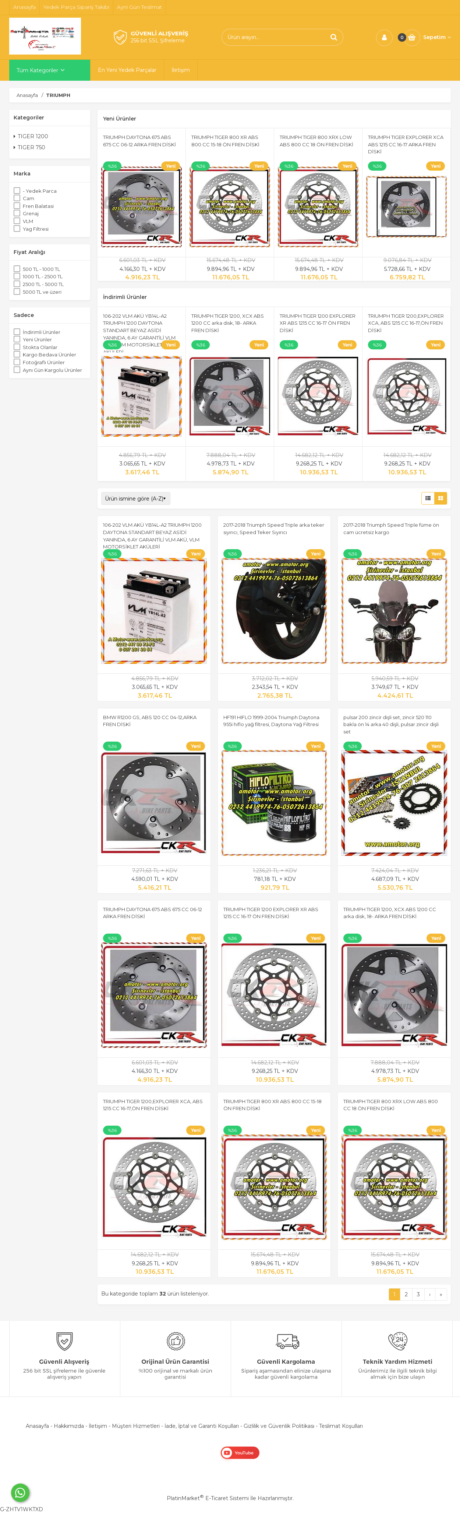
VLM (28, 221)
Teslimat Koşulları (341, 1426)
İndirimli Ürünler (41, 332)
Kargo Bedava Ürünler (49, 355)
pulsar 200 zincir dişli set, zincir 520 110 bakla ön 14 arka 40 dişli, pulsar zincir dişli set (391, 724)
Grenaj (31, 213)
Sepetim (437, 37)
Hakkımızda (69, 1426)
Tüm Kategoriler (37, 70)
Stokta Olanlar (40, 347)
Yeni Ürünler (37, 339)
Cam (28, 198)
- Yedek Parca (40, 191)
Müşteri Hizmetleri (136, 1426)
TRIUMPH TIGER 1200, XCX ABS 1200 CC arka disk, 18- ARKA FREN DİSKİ (227, 323)
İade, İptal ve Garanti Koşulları (201, 1426)
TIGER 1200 (31, 136)
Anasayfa (37, 1426)
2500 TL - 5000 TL (43, 284)
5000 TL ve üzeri (42, 292)
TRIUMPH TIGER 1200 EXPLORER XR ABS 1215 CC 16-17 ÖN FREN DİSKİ (317, 323)
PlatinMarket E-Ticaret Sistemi (208, 1498)
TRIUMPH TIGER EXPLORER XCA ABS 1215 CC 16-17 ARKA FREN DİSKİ (405, 144)
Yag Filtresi (36, 229)
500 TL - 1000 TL (41, 269)
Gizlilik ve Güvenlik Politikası (279, 1426)
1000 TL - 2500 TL (43, 276)
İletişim (98, 1426)
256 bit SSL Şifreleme (158, 40)
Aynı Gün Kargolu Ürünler (52, 370)
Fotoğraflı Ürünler (44, 362)
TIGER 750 (29, 147)
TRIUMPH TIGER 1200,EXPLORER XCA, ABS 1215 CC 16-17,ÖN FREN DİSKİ (406, 323)
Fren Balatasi (38, 206)
